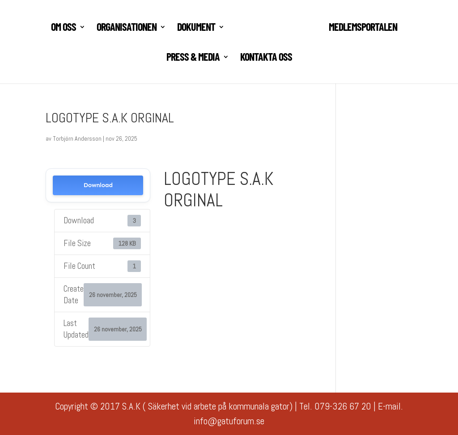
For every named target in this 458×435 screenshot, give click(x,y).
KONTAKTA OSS (266, 58)
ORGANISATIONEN (127, 28)
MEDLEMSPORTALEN (363, 28)
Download (98, 185)
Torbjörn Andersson (77, 138)
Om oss (63, 28)
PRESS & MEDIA (193, 58)
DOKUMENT (196, 28)
